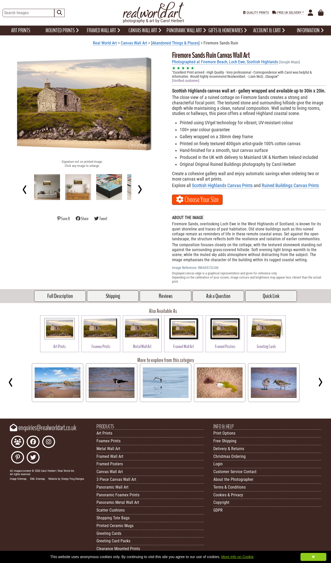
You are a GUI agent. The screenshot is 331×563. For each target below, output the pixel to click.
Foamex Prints (108, 440)
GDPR (218, 510)
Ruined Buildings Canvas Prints (290, 185)
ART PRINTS (20, 30)
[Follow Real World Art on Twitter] (33, 458)
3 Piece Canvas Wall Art (116, 479)
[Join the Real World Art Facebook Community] (17, 442)
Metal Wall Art (108, 448)
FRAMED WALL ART (103, 30)
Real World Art (105, 43)
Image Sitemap (18, 479)
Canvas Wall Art (134, 43)
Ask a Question (218, 296)
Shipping (113, 296)
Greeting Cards (108, 533)
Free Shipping (224, 440)
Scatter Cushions (110, 510)
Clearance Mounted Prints (118, 548)
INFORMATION (310, 30)
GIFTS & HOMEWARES (227, 30)
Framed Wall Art (109, 456)
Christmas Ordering (229, 456)
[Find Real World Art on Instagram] (48, 442)
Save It (64, 219)
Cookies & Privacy (228, 494)
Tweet (100, 219)
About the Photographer (233, 479)
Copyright (221, 502)
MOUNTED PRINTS (62, 30)
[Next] (140, 189)
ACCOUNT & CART (269, 30)
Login (218, 463)
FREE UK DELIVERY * (290, 12)
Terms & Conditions (229, 487)
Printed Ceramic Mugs (114, 525)
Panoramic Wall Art (112, 487)
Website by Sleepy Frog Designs (66, 479)
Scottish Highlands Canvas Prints (222, 185)
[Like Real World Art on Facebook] (33, 442)
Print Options (224, 433)
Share (82, 219)
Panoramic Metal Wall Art (117, 502)
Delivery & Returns (228, 448)
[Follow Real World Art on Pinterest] (17, 458)
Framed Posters (109, 463)
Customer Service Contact (235, 471)
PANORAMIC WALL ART (186, 30)
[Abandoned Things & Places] (175, 43)
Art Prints (104, 433)
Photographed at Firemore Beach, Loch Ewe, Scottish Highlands (225, 61)
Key (2, 406)
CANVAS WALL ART (145, 30)
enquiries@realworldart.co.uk (43, 428)
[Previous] (25, 189)
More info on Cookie (237, 557)
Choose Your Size (197, 200)
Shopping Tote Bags (113, 517)
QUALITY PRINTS (257, 12)
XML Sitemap (37, 479)
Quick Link (271, 296)
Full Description (60, 296)
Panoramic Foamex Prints (117, 494)
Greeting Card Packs (113, 540)
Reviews (165, 296)
